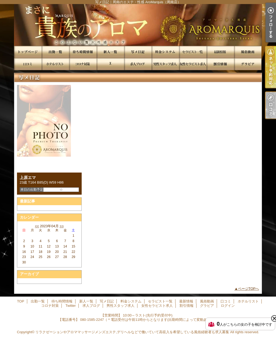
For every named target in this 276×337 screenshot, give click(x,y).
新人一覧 (110, 52)
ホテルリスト (55, 64)
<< (37, 226)
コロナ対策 (82, 64)
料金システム (165, 52)
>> (62, 226)
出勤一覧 (55, 52)
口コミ (28, 64)
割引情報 (220, 64)
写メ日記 (137, 52)
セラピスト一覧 (192, 52)
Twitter (110, 64)
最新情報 (220, 52)
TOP (28, 52)
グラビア (247, 64)
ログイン (228, 306)
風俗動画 (247, 52)
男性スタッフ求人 (165, 64)
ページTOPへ (248, 289)
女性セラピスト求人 (192, 64)
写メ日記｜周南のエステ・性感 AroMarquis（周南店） (138, 25)
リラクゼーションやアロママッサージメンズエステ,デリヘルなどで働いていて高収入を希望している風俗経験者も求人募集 (132, 332)
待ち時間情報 (82, 52)
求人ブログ (137, 64)
